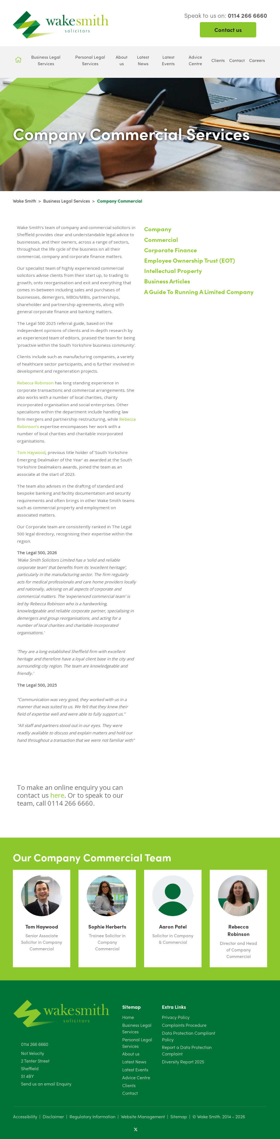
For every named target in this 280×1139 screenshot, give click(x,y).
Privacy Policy (175, 1017)
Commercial (161, 239)
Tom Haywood (31, 452)
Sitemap (178, 1116)
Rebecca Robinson (35, 382)
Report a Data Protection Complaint (187, 1050)
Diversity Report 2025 (183, 1061)
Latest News (134, 1061)
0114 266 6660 (34, 1044)
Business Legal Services (66, 201)
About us (130, 1054)
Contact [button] (237, 60)
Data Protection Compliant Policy (188, 1036)
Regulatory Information (92, 1116)
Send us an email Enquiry (46, 1084)
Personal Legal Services (137, 1042)
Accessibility (25, 1116)
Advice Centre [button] (195, 60)
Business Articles (167, 281)
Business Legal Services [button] (45, 60)
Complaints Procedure (184, 1025)
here (57, 795)
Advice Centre (136, 1077)
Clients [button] (218, 60)
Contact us (228, 30)
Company (157, 228)
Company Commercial (119, 201)
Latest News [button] (143, 60)
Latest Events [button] (168, 60)
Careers (257, 60)
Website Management (143, 1116)
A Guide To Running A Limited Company (198, 291)
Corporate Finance (170, 249)
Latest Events (135, 1069)
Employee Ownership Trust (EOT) (189, 260)
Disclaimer (53, 1116)
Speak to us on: (225, 15)
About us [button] (121, 60)
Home (128, 1017)
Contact (130, 1093)
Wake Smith (24, 201)
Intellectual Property (173, 270)
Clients (129, 1085)
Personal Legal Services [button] (90, 60)
